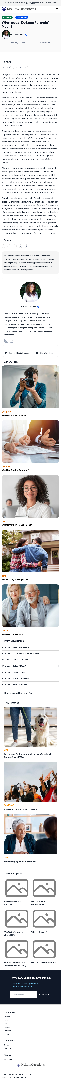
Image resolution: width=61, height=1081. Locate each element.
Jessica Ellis (19, 34)
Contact (7, 1048)
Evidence (7, 1027)
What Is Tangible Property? (15, 579)
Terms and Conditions (19, 1077)
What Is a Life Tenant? (12, 634)
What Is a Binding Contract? (15, 470)
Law (4, 521)
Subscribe (44, 994)
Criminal (7, 1020)
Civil (4, 576)
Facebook (8, 1059)
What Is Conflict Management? (17, 524)
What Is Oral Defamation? (43, 962)
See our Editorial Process (16, 353)
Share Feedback (44, 353)
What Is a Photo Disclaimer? (15, 415)
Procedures (8, 1017)
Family (5, 631)
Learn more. (32, 3)
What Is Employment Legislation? (20, 861)
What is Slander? (39, 932)
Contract (7, 412)
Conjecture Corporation (25, 1074)
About (6, 1045)
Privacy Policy (6, 1077)
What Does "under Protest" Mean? (20, 809)
